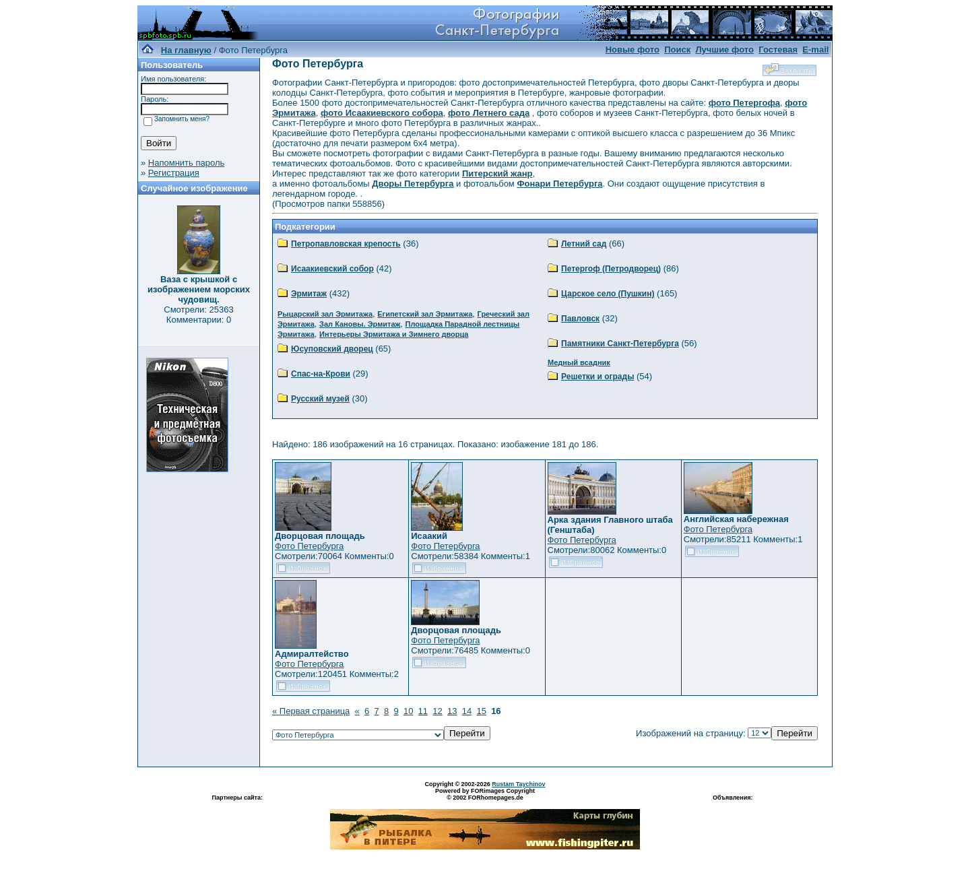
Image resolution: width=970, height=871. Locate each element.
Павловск (580, 318)
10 (408, 711)
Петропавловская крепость (346, 244)
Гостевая (778, 49)
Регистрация (173, 173)
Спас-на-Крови (320, 374)
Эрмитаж (309, 293)
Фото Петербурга (309, 546)
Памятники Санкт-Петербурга (620, 343)
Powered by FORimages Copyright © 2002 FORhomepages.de (485, 794)
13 (452, 711)
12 (437, 711)
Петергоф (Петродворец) (611, 268)
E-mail (815, 49)
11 (423, 711)
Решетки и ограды (597, 376)
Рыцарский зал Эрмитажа (325, 314)
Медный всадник (579, 362)
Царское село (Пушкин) (607, 293)
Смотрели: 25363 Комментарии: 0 (198, 314)
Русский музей (320, 399)
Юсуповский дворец (332, 349)
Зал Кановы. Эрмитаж (359, 324)
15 (481, 711)
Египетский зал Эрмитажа (424, 314)
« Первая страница (311, 711)
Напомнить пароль (186, 163)
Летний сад (583, 244)
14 (467, 711)
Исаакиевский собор (332, 268)
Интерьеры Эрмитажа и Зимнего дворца (393, 334)
